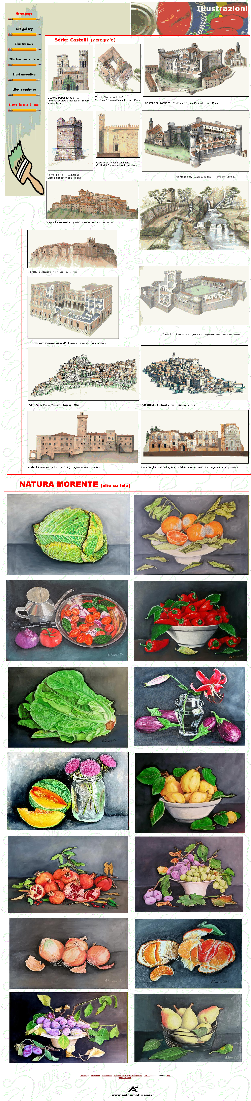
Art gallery (95, 1075)
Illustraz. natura (121, 1075)
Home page (84, 1075)
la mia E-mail (125, 1077)
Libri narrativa (135, 1075)
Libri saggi (148, 1075)
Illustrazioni (107, 1075)
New (168, 1075)
